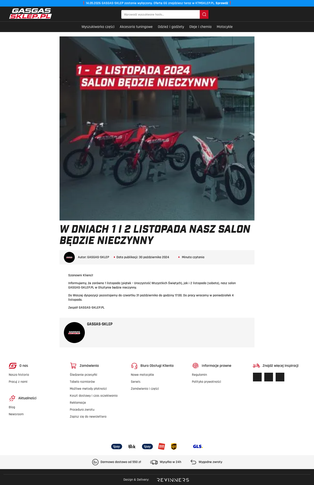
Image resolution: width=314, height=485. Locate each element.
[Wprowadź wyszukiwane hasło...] (160, 14)
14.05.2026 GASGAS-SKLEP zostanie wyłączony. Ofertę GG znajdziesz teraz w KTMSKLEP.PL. (157, 3)
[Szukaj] (204, 14)
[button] (302, 14)
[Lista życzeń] (280, 14)
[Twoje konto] (294, 14)
